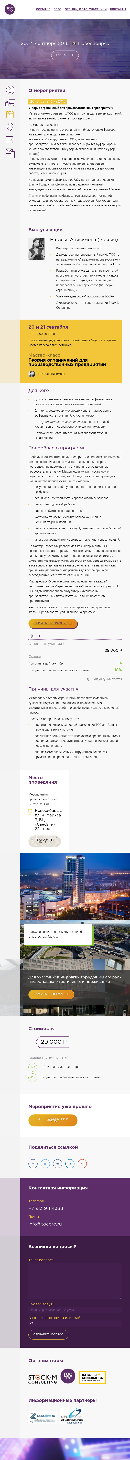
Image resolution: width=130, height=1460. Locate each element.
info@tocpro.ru (45, 1224)
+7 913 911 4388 (45, 1208)
